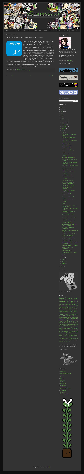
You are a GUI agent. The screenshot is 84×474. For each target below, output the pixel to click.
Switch (76, 300)
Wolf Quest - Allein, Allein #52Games (68, 215)
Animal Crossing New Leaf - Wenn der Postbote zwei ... (69, 225)
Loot (71, 332)
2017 (62, 118)
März (63, 259)
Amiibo (72, 337)
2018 (62, 116)
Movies (19, 30)
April (63, 257)
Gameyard (62, 377)
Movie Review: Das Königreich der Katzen (69, 160)
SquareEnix (61, 310)
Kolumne (70, 338)
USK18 (71, 304)
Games (13, 30)
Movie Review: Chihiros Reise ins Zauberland (69, 163)
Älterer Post (51, 76)
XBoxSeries (68, 337)
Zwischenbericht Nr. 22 (67, 175)
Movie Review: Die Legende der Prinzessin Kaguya (69, 138)
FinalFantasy (70, 316)
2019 (62, 114)
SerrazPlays (63, 385)
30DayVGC (75, 311)
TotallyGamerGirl (64, 387)
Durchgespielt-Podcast (65, 373)
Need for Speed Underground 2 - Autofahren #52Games (69, 239)
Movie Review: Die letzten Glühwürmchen (68, 194)
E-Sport (76, 339)
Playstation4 (74, 303)
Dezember (64, 120)
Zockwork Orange (64, 394)
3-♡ (11, 71)
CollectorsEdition (71, 339)
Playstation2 (75, 327)
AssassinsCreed (67, 328)
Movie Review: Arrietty (67, 147)
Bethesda (66, 313)
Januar (63, 263)
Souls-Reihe (70, 335)
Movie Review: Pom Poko (67, 180)
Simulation (72, 306)
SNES (71, 325)
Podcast (61, 311)
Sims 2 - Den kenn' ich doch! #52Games (68, 172)
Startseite (7, 30)
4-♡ (61, 300)
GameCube (61, 327)
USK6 (67, 303)
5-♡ (72, 298)
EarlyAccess (69, 323)
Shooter (76, 309)
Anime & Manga (33, 30)
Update (67, 339)
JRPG (66, 310)
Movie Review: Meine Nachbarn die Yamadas (70, 166)
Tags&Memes (68, 334)
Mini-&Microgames (74, 331)
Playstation (61, 334)
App (74, 316)
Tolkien (65, 316)
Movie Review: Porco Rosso (68, 185)
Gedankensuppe (63, 306)
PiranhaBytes (75, 332)
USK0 (67, 301)
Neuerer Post (10, 76)
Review (23, 71)
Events (69, 317)
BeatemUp (73, 328)
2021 (62, 109)
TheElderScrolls (74, 313)
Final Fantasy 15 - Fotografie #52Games (68, 228)
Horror (72, 301)
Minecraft (74, 338)
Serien (24, 30)
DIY (65, 323)
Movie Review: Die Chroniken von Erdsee (69, 151)
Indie (66, 317)
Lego (65, 337)
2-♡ (65, 307)
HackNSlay (75, 323)
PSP (77, 338)
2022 (62, 107)
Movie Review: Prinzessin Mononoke (67, 169)
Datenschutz (74, 30)
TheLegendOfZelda (74, 320)
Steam (76, 298)
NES (69, 320)
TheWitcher (61, 321)
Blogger (48, 467)
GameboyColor (62, 330)
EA (65, 318)
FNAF (65, 335)
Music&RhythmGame (65, 325)
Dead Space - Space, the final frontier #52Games (68, 221)
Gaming (68, 298)
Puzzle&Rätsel (71, 310)
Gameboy (66, 327)
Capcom (61, 314)
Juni (63, 132)
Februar (64, 261)
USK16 (76, 304)
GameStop (61, 337)
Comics (40, 30)
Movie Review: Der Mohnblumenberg (66, 144)
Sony (77, 316)
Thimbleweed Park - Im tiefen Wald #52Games (70, 242)
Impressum (65, 30)
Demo (77, 328)
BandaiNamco (75, 334)
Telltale (64, 339)
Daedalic (61, 318)
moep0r (62, 378)
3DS (73, 307)
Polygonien (63, 383)
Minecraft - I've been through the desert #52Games (69, 218)
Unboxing (65, 320)
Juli (63, 130)
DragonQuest (61, 338)
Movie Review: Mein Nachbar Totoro (68, 197)
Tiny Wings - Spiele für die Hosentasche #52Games (68, 236)
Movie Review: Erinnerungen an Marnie (69, 135)
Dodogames (63, 371)
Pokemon (61, 307)
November (64, 122)
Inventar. (70, 60)
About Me (51, 30)
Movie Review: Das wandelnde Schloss (68, 154)
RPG (77, 306)
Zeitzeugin (62, 392)
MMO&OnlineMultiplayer (64, 331)
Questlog (58, 30)
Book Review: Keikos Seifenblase (69, 252)
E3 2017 (63, 203)
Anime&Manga (15, 71)
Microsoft (68, 332)
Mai (63, 255)
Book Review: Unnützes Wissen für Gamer (70, 209)
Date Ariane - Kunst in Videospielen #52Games (70, 231)
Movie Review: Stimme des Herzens (68, 177)
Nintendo (70, 300)
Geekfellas (66, 338)
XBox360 (76, 335)
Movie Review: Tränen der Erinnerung (68, 188)
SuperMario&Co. (74, 314)
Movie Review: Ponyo (66, 149)
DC (77, 325)
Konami (74, 324)
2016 (62, 266)
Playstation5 (67, 341)
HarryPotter (61, 324)
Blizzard (61, 335)
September (64, 126)
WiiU (68, 318)
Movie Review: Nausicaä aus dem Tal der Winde (69, 206)
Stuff (74, 321)
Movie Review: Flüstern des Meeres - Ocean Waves (68, 183)
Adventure (62, 301)
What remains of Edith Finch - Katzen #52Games (68, 212)
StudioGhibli (27, 71)
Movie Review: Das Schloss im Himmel (68, 200)
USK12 (76, 301)
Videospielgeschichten (65, 388)
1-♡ (76, 310)
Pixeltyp (62, 382)
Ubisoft (60, 313)
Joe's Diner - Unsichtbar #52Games (70, 245)
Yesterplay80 (63, 390)
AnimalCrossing (74, 318)
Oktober (64, 124)
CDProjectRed (70, 324)
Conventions (75, 317)
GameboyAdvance (68, 321)
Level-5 (70, 327)
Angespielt (76, 337)
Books (45, 30)
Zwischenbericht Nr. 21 (67, 250)
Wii (60, 325)
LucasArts (76, 330)
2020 (62, 111)
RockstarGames (62, 332)
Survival (61, 316)
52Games (71, 309)
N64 (77, 324)
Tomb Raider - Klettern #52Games (69, 234)
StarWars (60, 339)
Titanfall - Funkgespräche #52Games (67, 248)
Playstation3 (66, 311)
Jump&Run (69, 307)
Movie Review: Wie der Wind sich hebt (69, 141)
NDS (71, 311)
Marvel (66, 314)
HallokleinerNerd (62, 341)
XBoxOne (61, 328)
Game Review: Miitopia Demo (68, 157)
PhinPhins (62, 380)
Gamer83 (62, 375)
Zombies (61, 320)
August (63, 128)
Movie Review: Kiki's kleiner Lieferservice (68, 191)
